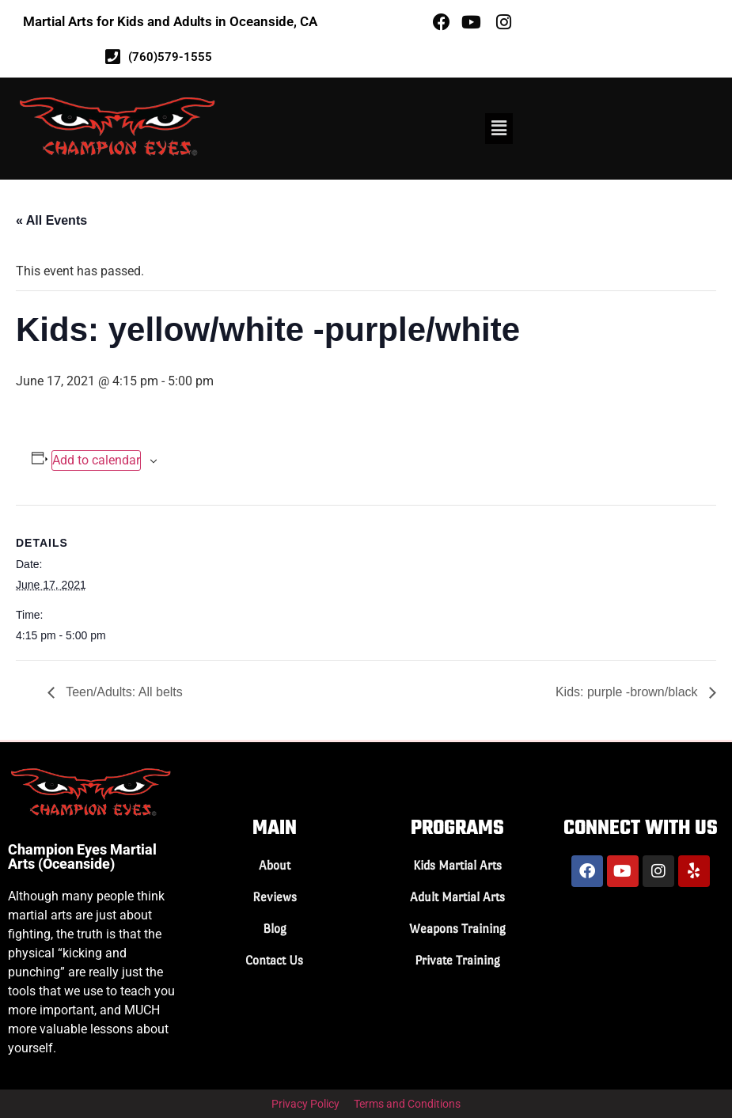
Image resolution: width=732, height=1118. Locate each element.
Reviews (274, 896)
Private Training (457, 960)
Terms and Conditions (407, 1103)
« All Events (51, 220)
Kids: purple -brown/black (628, 692)
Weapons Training (457, 928)
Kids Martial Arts (457, 865)
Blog (274, 928)
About (274, 865)
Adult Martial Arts (457, 896)
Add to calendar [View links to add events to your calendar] (96, 460)
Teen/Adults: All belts (123, 692)
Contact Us (274, 960)
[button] (498, 128)
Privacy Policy (305, 1103)
